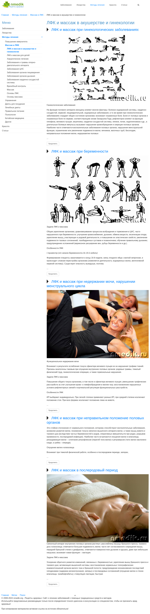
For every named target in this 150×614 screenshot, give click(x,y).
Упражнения (10, 100)
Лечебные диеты (12, 107)
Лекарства (81, 5)
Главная (5, 595)
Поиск (22, 595)
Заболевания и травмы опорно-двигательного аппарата (21, 63)
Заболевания (66, 5)
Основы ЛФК (13, 93)
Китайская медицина (14, 118)
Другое (8, 122)
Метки (14, 595)
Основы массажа (15, 97)
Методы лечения (97, 5)
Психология (10, 115)
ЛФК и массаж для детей (18, 55)
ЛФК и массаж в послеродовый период (84, 470)
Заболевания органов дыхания (21, 76)
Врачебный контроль (16, 86)
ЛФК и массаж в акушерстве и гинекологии (21, 50)
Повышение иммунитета (16, 42)
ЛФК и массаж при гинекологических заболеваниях (95, 30)
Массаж (10, 90)
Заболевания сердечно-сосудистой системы (23, 81)
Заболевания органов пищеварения (23, 72)
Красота (112, 5)
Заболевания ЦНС (15, 69)
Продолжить (52, 144)
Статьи (124, 5)
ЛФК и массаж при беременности (79, 151)
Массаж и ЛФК (12, 45)
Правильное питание (14, 111)
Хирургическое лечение (18, 59)
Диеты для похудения (15, 104)
